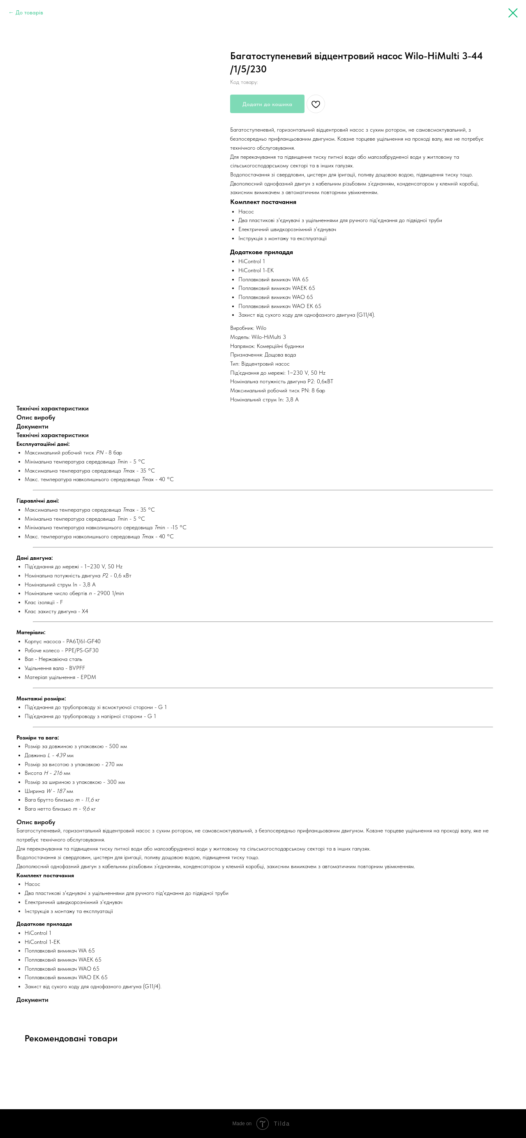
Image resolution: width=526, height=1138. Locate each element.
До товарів (29, 12)
